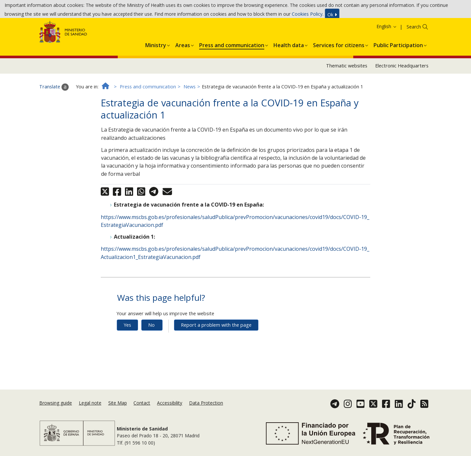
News (189, 108)
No (151, 347)
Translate (54, 108)
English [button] (386, 48)
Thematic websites (346, 87)
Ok (332, 16)
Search (414, 49)
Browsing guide (55, 411)
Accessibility (169, 411)
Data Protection (206, 411)
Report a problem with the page (216, 347)
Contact (141, 411)
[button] (156, 65)
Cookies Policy (307, 16)
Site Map (117, 411)
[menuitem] (156, 65)
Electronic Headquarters (401, 87)
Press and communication (148, 108)
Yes (127, 347)
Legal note (90, 411)
